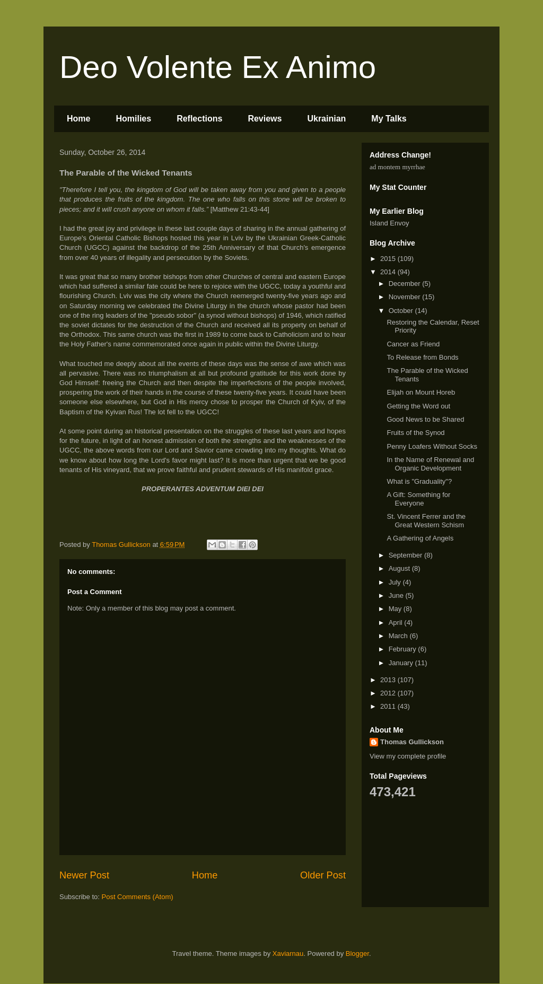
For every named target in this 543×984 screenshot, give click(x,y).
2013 (389, 680)
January (402, 663)
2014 (389, 272)
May (396, 609)
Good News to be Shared (425, 419)
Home (78, 118)
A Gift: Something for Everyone (418, 499)
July (396, 582)
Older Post (323, 875)
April (397, 622)
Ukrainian (326, 118)
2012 (389, 693)
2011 (389, 706)
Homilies (133, 118)
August (400, 568)
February (403, 649)
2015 (389, 259)
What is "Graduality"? (419, 481)
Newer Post (84, 875)
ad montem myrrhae (397, 167)
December (406, 284)
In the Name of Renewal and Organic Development (430, 464)
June (397, 595)
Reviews (265, 118)
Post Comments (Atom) (137, 897)
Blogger (357, 953)
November (406, 297)
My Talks (388, 118)
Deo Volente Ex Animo (217, 67)
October (402, 311)
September (406, 555)
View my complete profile (408, 756)
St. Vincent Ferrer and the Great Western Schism (426, 520)
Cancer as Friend (413, 344)
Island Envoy (389, 223)
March (399, 636)
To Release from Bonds (422, 357)
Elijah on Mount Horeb (421, 392)
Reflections (199, 118)
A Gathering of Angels (420, 538)
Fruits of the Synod (415, 433)
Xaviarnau (288, 953)
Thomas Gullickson (412, 742)
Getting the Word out (418, 406)
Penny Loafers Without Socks (432, 446)
